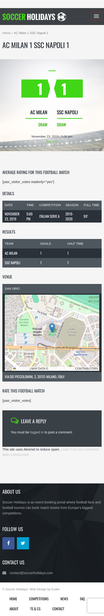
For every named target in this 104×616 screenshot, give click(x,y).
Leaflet (21, 368)
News (64, 598)
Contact (58, 608)
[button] (52, 328)
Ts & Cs (35, 608)
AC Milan (11, 253)
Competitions (39, 598)
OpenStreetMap (61, 368)
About (14, 608)
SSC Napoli (12, 262)
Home (6, 33)
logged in (37, 432)
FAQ (82, 598)
